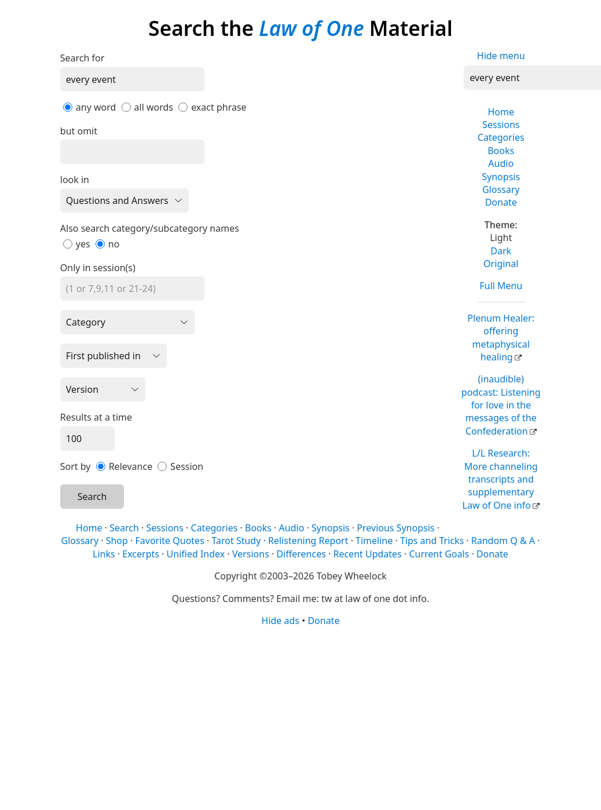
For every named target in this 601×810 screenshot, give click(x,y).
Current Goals (439, 554)
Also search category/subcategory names (149, 228)
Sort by (75, 466)
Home (501, 111)
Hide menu (501, 55)
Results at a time (96, 417)
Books (501, 150)
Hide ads (281, 620)
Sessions (501, 124)
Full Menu (500, 285)
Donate (501, 202)
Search (92, 496)
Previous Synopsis (395, 527)
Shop (117, 540)
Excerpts (140, 554)
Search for (82, 58)
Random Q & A (503, 540)
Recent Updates (367, 554)
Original (500, 263)
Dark (500, 251)
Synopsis (501, 176)
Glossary (501, 189)
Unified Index (196, 554)
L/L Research (500, 479)
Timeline (374, 540)
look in (74, 179)
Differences (300, 554)
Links (104, 554)
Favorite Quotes (169, 540)
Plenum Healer (500, 337)
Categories (501, 137)
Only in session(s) (97, 267)
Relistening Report (308, 540)
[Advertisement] (297, 717)
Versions (250, 554)
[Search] (132, 79)
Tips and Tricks (432, 540)
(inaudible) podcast (501, 405)
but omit (78, 131)
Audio (501, 163)
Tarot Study (236, 540)
